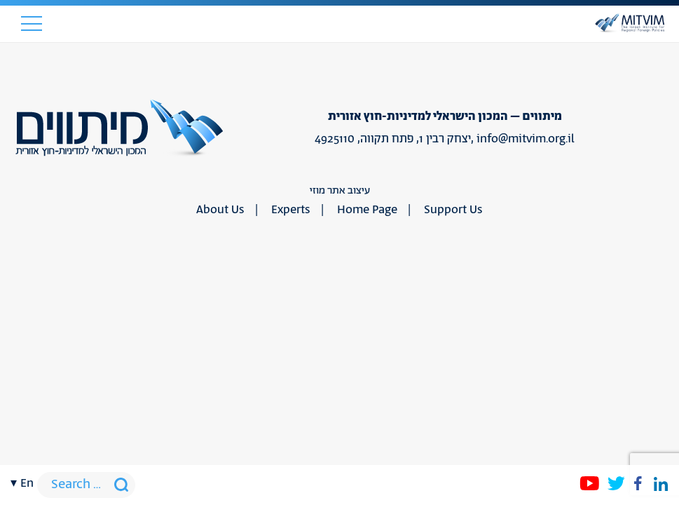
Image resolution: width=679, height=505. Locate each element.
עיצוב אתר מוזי (340, 190)
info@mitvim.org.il (525, 138)
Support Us (453, 209)
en (27, 483)
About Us (220, 209)
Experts (290, 209)
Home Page (367, 209)
